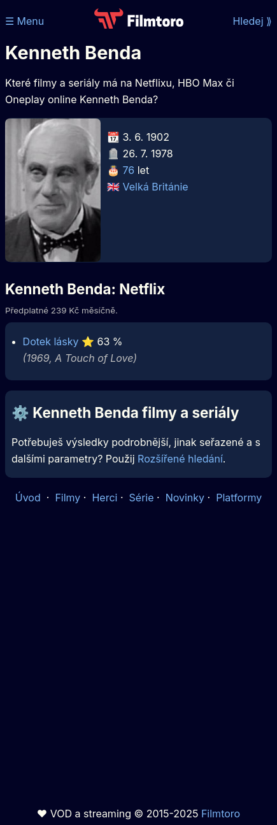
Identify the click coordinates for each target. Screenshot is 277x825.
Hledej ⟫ (252, 21)
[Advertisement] (138, 655)
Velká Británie (155, 186)
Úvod (29, 497)
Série (141, 497)
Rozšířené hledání (180, 458)
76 (129, 170)
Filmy (67, 497)
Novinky (185, 497)
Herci (104, 497)
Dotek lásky (51, 341)
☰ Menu (24, 21)
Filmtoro (220, 813)
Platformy (239, 497)
